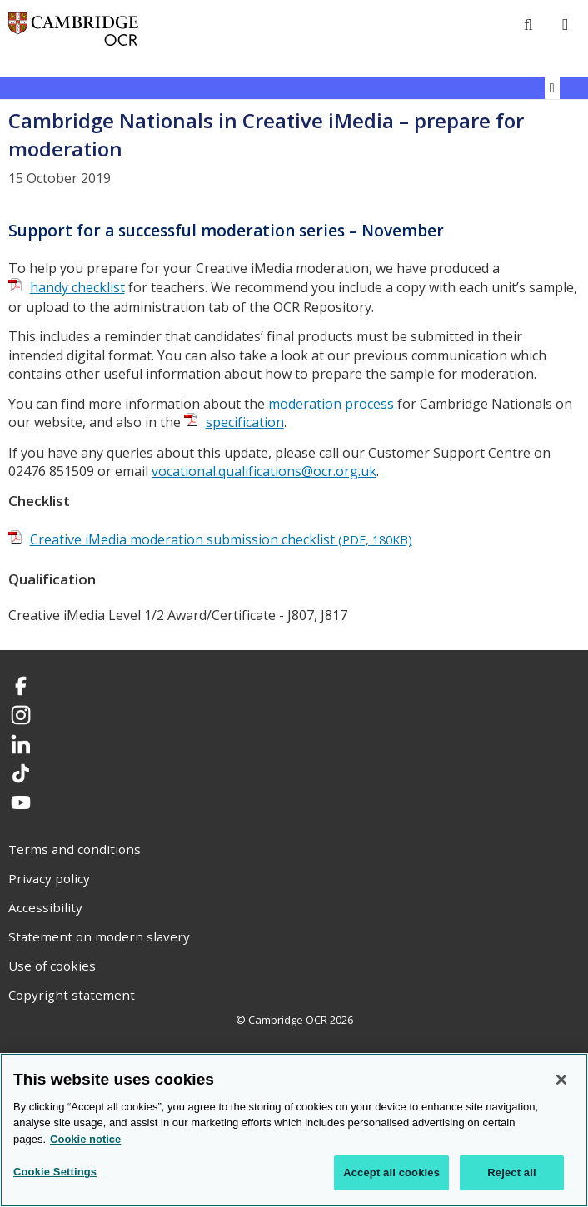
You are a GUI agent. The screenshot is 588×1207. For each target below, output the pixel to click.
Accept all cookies (391, 1172)
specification (245, 422)
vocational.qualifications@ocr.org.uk (264, 471)
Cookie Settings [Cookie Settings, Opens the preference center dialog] (55, 1171)
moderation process (331, 404)
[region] (294, 1130)
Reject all (511, 1172)
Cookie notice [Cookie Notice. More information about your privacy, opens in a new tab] (85, 1139)
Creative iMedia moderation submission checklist (221, 539)
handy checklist (77, 287)
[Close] (561, 1079)
